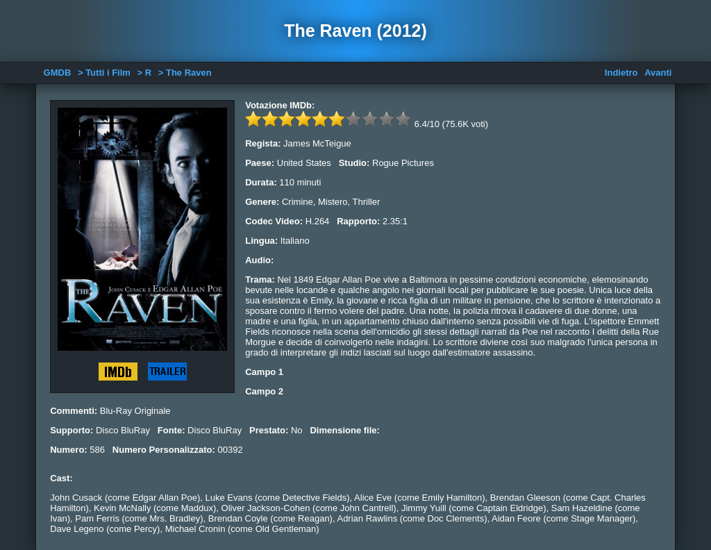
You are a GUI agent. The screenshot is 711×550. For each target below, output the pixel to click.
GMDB (58, 72)
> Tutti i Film (104, 72)
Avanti (657, 72)
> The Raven (185, 72)
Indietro (621, 72)
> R (144, 72)
